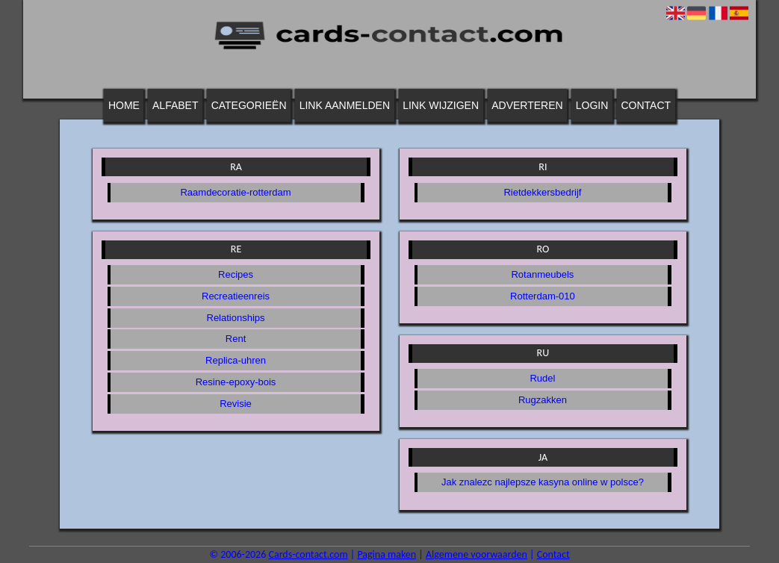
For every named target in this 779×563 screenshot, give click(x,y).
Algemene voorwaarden (476, 554)
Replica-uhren (235, 360)
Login (592, 105)
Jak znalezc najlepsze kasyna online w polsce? (542, 482)
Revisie (236, 403)
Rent (236, 338)
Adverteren (526, 105)
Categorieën (249, 105)
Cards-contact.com (307, 554)
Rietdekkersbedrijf (542, 192)
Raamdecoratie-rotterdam (235, 192)
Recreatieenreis (236, 296)
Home (124, 105)
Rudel (542, 378)
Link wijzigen (441, 105)
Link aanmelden (345, 105)
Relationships (236, 317)
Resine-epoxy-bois (236, 382)
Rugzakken (542, 399)
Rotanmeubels (542, 274)
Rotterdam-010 (542, 296)
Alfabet (175, 105)
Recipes (235, 274)
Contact (646, 105)
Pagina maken (386, 554)
